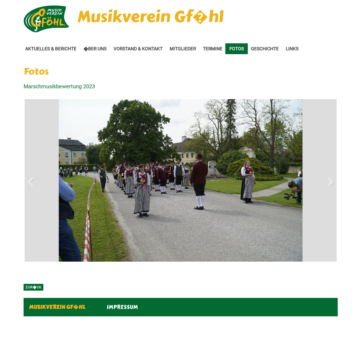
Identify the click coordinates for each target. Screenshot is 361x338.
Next (328, 180)
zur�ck (33, 287)
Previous (32, 180)
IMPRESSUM (122, 307)
